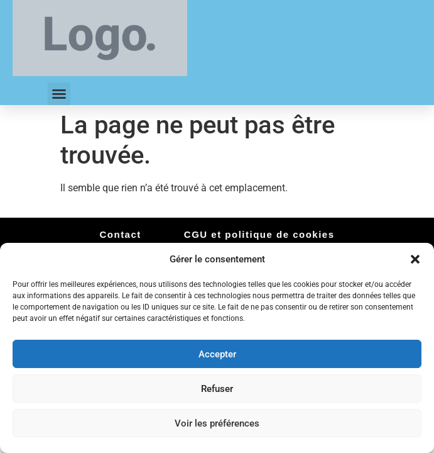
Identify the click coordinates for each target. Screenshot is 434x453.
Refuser (217, 388)
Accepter (217, 354)
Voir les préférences (217, 423)
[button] (415, 259)
